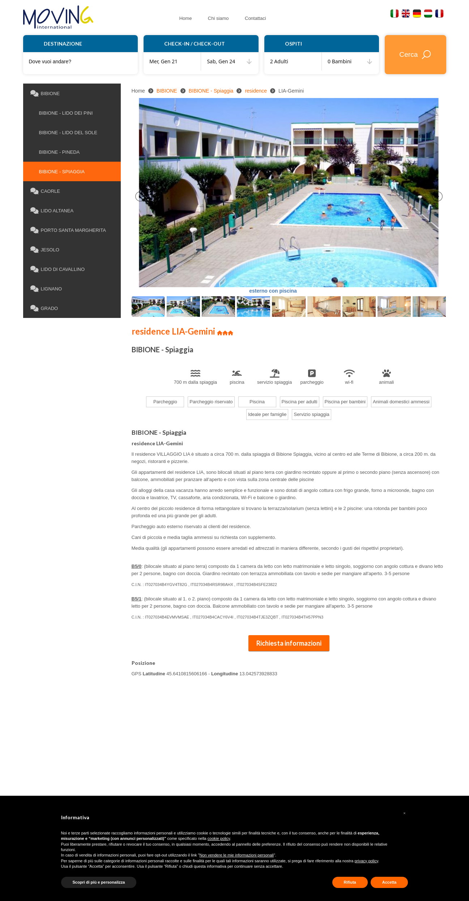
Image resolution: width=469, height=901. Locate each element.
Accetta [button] (389, 882)
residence (256, 91)
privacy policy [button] (366, 861)
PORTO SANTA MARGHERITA (68, 230)
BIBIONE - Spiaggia (59, 171)
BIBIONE (45, 93)
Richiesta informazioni (288, 643)
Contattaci (242, 16)
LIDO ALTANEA (52, 210)
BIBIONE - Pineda (56, 152)
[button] (404, 813)
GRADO (44, 308)
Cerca (415, 54)
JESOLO (44, 250)
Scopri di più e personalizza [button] (99, 882)
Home (183, 16)
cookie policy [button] (219, 838)
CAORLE (45, 191)
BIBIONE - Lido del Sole (65, 132)
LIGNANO (46, 289)
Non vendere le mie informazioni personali (237, 855)
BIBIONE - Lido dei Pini (63, 113)
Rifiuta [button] (350, 882)
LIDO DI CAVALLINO (57, 269)
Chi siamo (210, 16)
